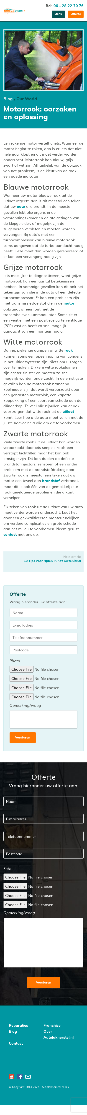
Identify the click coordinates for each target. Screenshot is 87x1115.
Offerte (76, 14)
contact (10, 534)
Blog (8, 99)
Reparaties (18, 1025)
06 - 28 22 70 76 (69, 6)
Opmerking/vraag (25, 705)
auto (21, 206)
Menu (58, 14)
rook (68, 350)
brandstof (51, 481)
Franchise (52, 1025)
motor (69, 303)
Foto (7, 869)
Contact (16, 1043)
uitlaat (68, 411)
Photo (15, 661)
